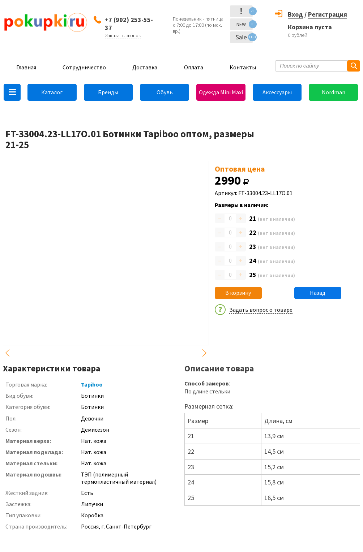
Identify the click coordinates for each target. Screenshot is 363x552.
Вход (295, 14)
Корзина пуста (310, 27)
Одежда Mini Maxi (221, 92)
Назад (317, 292)
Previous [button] (7, 353)
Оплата (193, 67)
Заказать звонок (123, 35)
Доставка (144, 67)
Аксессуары (277, 92)
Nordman (333, 92)
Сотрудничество (84, 67)
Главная (26, 67)
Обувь (165, 92)
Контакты (243, 67)
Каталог (52, 92)
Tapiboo (92, 384)
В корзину (238, 292)
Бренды (108, 92)
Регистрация (327, 14)
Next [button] (204, 353)
